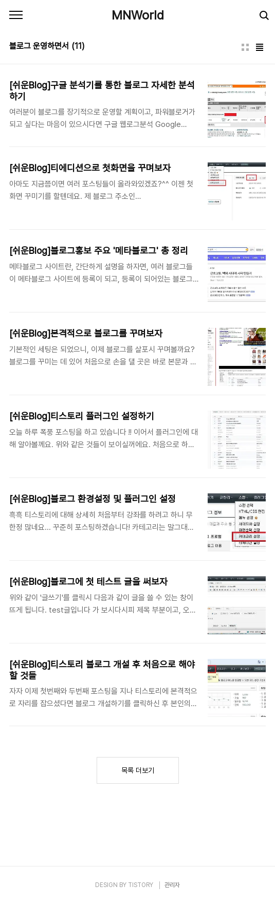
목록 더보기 (137, 770)
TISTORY (140, 885)
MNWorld (138, 15)
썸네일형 (245, 47)
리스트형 (259, 47)
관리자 (172, 885)
